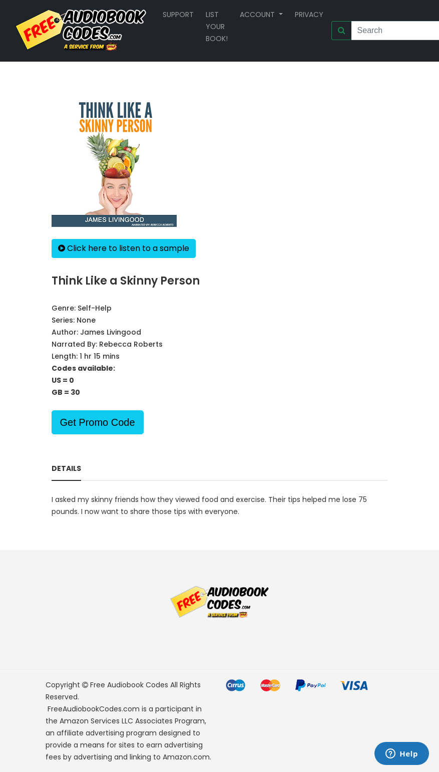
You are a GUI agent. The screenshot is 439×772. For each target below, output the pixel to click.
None (86, 320)
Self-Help (95, 308)
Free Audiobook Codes (129, 685)
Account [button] (258, 15)
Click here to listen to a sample (123, 248)
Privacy (309, 15)
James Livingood (110, 332)
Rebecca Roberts (131, 344)
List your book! (217, 27)
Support (178, 15)
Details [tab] (66, 468)
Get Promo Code (97, 422)
